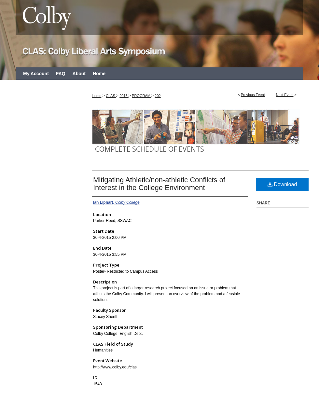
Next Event (285, 95)
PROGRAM (141, 96)
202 (157, 96)
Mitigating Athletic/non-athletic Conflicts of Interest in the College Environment (159, 184)
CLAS (111, 96)
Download (282, 184)
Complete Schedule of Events (149, 149)
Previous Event (253, 95)
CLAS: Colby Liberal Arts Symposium (159, 33)
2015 (124, 96)
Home (96, 96)
